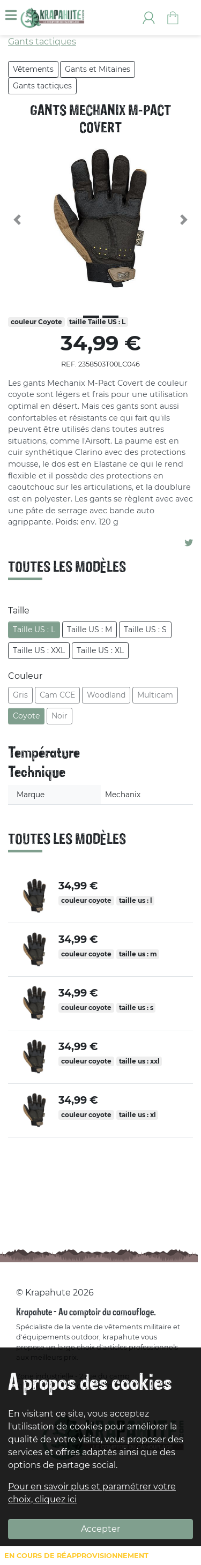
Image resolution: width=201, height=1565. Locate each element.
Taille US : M (89, 629)
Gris (20, 695)
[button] (17, 220)
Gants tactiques (42, 86)
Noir (59, 716)
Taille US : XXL (39, 650)
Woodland (106, 695)
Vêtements (33, 69)
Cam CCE (57, 695)
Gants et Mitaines (97, 69)
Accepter (100, 1529)
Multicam (155, 695)
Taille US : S (145, 629)
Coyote (26, 716)
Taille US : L (34, 629)
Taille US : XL (100, 650)
